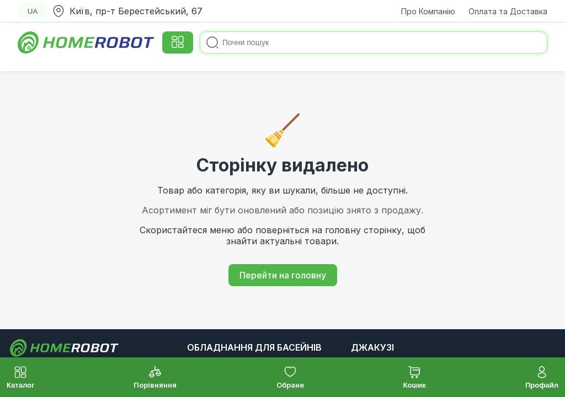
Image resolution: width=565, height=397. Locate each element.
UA (33, 11)
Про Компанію (428, 11)
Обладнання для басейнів (254, 347)
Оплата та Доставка (507, 11)
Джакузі (372, 347)
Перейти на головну (282, 275)
